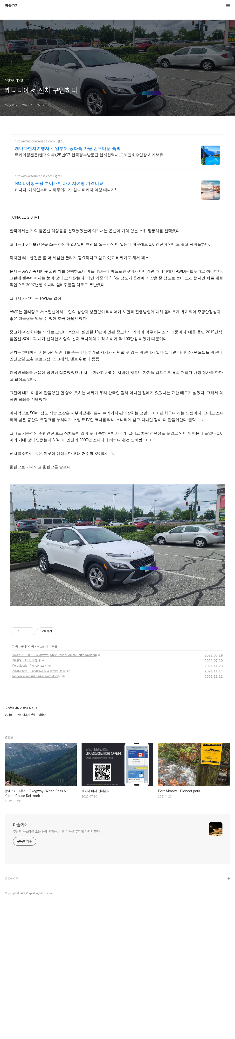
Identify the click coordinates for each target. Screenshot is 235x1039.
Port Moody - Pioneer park (29, 800)
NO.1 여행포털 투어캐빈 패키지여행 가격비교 (59, 183)
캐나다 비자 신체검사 (26, 795)
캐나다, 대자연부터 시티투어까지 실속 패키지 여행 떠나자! (65, 190)
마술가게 (11, 6)
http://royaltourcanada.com (35, 141)
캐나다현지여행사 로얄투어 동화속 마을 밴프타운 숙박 (68, 148)
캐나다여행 (27, 781)
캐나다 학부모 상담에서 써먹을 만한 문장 (39, 806)
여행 (15, 781)
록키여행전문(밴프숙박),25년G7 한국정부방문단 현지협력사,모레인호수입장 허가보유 (89, 155)
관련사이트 (11, 1013)
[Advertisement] (117, 243)
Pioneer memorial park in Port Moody (36, 811)
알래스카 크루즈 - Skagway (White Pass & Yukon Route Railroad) (54, 790)
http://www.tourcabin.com (33, 176)
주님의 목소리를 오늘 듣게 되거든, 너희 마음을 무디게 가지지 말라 (56, 966)
